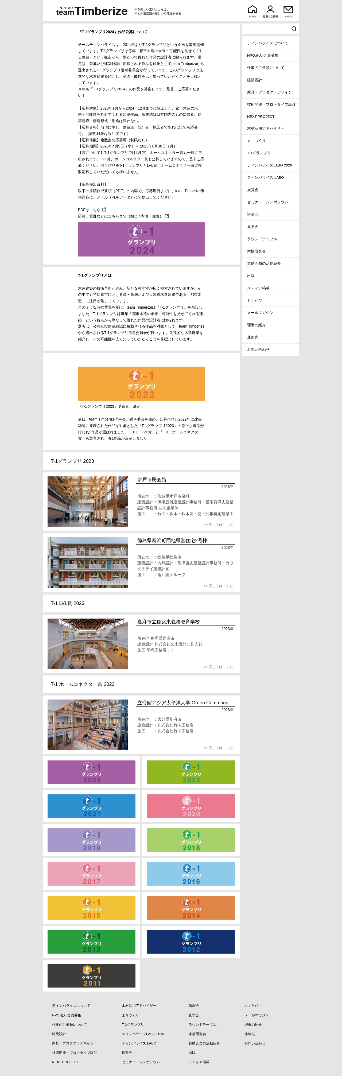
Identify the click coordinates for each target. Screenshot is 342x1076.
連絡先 (252, 337)
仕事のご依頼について (266, 68)
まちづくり (256, 141)
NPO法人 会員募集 (262, 55)
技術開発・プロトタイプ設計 (271, 105)
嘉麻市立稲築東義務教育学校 (168, 621)
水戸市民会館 (151, 479)
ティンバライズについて (267, 43)
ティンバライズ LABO (265, 178)
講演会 (252, 214)
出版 (251, 276)
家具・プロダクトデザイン (269, 92)
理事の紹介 (256, 325)
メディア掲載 (258, 288)
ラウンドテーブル (262, 239)
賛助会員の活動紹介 (264, 264)
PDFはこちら (89, 210)
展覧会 (252, 190)
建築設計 (254, 80)
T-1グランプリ (259, 153)
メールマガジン (260, 313)
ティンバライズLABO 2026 (269, 165)
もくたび (254, 300)
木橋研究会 (256, 251)
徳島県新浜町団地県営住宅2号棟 (172, 540)
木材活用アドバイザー (266, 128)
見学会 (252, 227)
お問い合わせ (258, 350)
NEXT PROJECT (261, 117)
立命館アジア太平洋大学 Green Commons (182, 702)
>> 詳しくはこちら (218, 525)
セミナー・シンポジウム (267, 202)
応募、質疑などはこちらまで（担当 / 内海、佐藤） (121, 216)
